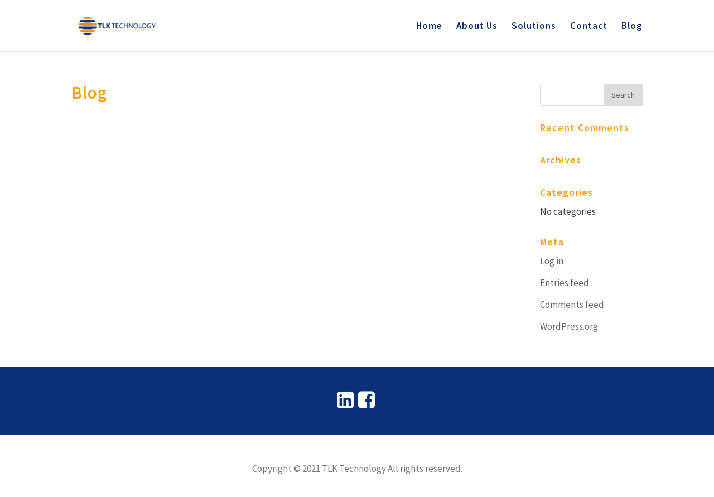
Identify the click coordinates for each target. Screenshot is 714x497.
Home (429, 27)
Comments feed (572, 304)
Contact (588, 27)
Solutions (534, 27)
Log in (551, 261)
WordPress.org (569, 326)
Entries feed (564, 283)
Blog (632, 27)
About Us (477, 27)
